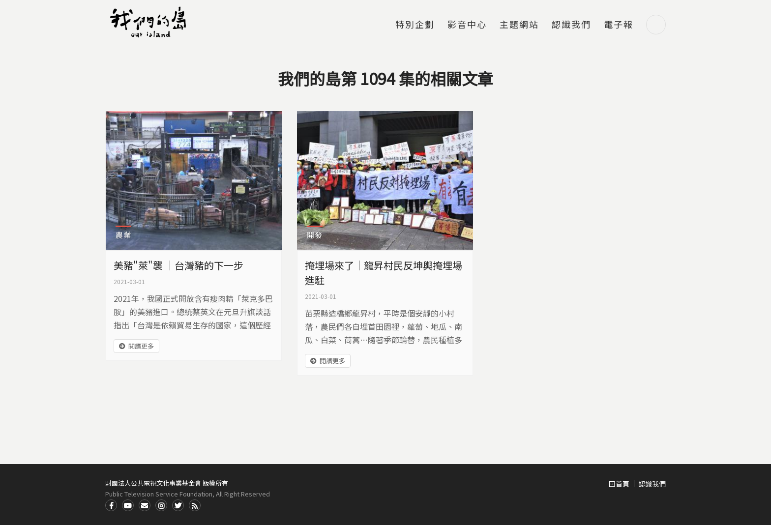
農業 (123, 235)
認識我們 (571, 25)
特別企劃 (415, 25)
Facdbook (111, 505)
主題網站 (519, 25)
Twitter (178, 505)
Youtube (128, 505)
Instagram (161, 505)
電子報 (618, 25)
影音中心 (467, 25)
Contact (144, 505)
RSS (195, 505)
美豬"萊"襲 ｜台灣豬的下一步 (178, 265)
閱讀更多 (141, 345)
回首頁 (619, 484)
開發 (315, 235)
